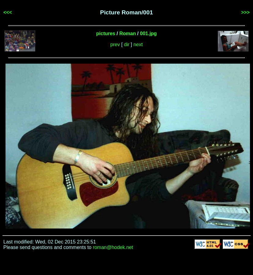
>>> (245, 12)
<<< (7, 12)
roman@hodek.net (113, 247)
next (138, 44)
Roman (127, 33)
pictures (105, 33)
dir (127, 44)
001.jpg (148, 33)
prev (115, 44)
